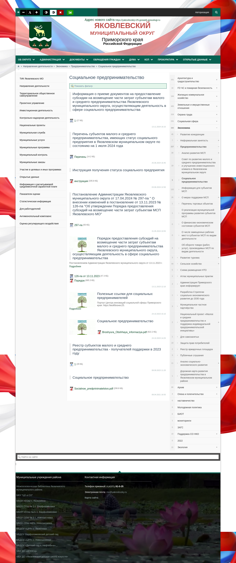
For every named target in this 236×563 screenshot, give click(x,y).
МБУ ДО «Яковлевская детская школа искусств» (42, 556)
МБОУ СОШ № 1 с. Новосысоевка (34, 517)
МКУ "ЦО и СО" (24, 495)
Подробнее (75, 266)
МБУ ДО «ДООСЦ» (26, 551)
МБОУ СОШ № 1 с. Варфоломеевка (35, 506)
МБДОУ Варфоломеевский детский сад (37, 534)
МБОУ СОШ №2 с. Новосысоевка (34, 523)
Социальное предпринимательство (125, 321)
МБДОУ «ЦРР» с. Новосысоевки (33, 540)
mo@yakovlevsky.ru (116, 492)
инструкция (81, 181)
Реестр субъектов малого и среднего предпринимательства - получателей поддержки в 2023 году (117, 349)
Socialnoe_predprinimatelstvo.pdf (93, 388)
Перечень (80, 156)
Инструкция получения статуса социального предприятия (119, 170)
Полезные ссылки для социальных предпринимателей (125, 296)
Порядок (79, 280)
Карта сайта (91, 497)
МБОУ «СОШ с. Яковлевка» (31, 500)
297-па (78, 225)
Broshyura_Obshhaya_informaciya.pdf (124, 332)
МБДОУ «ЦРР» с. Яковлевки (31, 528)
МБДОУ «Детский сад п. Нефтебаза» (36, 545)
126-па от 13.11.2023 (86, 276)
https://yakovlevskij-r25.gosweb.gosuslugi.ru (122, 20)
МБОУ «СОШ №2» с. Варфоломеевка (36, 512)
